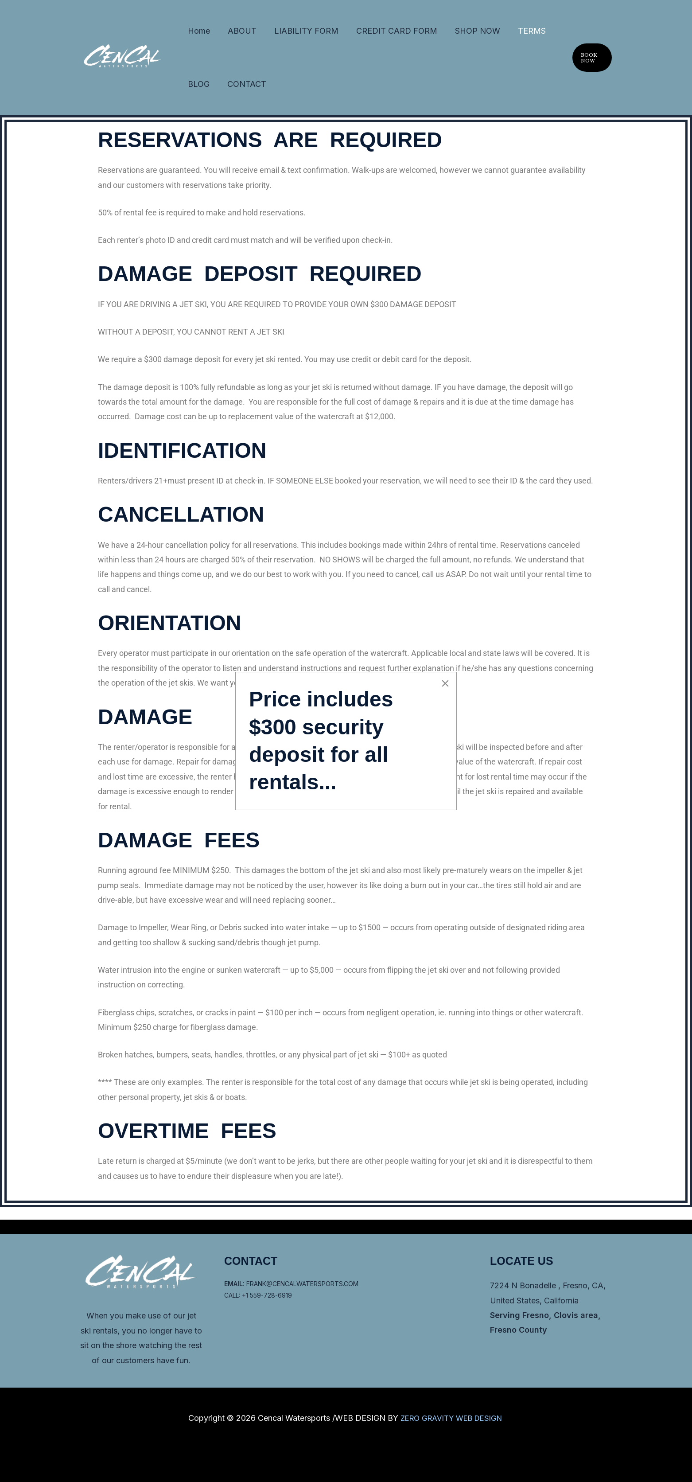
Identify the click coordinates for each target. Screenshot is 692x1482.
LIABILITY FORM (277, 34)
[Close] (445, 683)
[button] (588, 64)
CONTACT (201, 93)
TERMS (468, 34)
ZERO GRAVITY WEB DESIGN (452, 1418)
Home (193, 34)
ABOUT (224, 34)
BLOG (499, 34)
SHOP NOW (425, 34)
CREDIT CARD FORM (356, 34)
